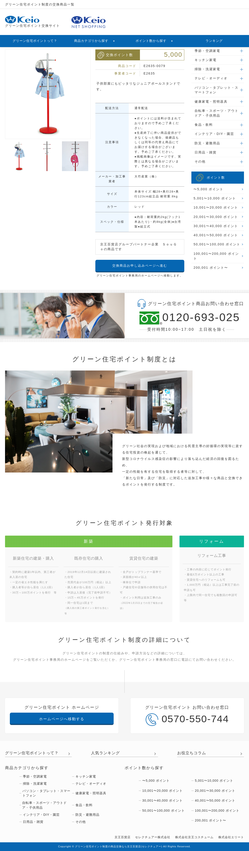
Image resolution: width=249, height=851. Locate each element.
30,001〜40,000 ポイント (215, 226)
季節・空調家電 (207, 51)
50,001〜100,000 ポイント (216, 244)
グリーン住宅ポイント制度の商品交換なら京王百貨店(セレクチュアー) (118, 846)
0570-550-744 (187, 719)
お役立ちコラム (191, 753)
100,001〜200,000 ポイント (216, 256)
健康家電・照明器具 (211, 101)
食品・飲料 (204, 124)
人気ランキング (105, 753)
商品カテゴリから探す (94, 41)
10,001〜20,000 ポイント (215, 207)
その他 (200, 161)
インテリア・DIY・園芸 (214, 134)
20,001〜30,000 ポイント (215, 217)
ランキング (214, 41)
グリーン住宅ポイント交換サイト (32, 22)
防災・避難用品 (207, 143)
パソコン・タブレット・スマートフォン (216, 90)
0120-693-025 (186, 318)
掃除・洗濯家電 (207, 69)
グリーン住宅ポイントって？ (35, 41)
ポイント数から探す (154, 41)
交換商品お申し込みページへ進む (139, 265)
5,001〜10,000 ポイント (214, 198)
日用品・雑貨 (206, 152)
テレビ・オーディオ (211, 78)
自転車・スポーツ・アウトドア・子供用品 (216, 113)
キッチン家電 (206, 60)
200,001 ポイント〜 (210, 267)
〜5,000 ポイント (208, 189)
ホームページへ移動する (61, 719)
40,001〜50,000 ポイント (215, 235)
